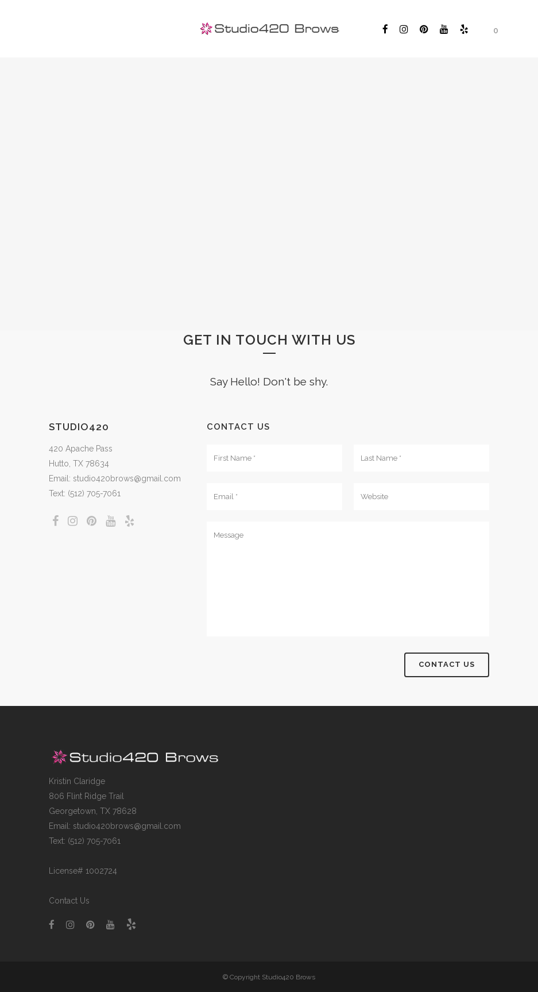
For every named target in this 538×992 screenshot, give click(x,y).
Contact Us (69, 900)
